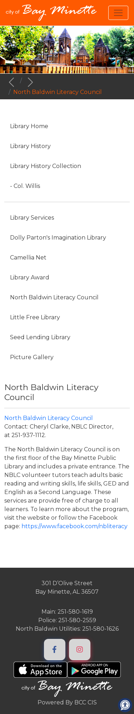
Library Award (29, 277)
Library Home (29, 126)
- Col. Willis (25, 186)
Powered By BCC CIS (67, 702)
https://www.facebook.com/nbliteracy (74, 526)
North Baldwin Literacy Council (54, 297)
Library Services (32, 217)
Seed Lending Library (40, 337)
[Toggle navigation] (118, 13)
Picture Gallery (32, 357)
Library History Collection (45, 166)
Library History (30, 146)
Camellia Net (28, 257)
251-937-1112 (28, 435)
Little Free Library (35, 317)
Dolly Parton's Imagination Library (58, 237)
